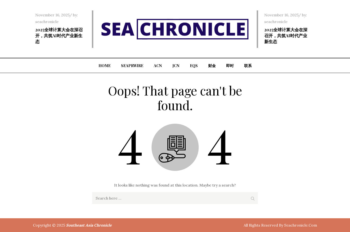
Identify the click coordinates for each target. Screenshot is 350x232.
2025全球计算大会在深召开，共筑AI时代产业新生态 (59, 35)
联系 (248, 65)
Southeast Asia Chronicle (89, 225)
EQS (194, 65)
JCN (175, 65)
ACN (158, 65)
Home (105, 65)
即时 (230, 65)
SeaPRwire (132, 65)
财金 (212, 65)
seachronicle (46, 21)
